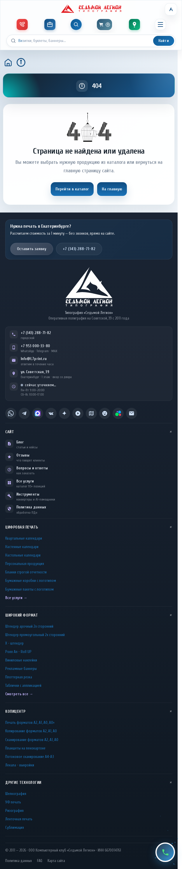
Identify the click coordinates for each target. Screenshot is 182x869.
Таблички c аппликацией (23, 685)
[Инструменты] (49, 24)
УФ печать (13, 802)
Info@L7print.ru (34, 359)
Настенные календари (21, 547)
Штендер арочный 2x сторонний (29, 626)
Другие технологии (23, 782)
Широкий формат (21, 615)
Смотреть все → (19, 694)
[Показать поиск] (76, 24)
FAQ (39, 861)
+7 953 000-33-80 (35, 346)
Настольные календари (23, 555)
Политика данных (31, 507)
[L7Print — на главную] (89, 286)
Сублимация (14, 827)
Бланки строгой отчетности (26, 572)
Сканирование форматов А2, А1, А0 (31, 740)
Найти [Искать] (163, 40)
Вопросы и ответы (32, 468)
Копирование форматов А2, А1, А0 (31, 731)
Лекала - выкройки (19, 765)
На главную (112, 189)
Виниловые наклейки (21, 660)
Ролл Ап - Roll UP (18, 651)
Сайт (9, 432)
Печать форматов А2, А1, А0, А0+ (30, 722)
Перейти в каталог (72, 189)
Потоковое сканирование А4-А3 (29, 756)
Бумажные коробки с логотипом (30, 580)
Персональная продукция (24, 563)
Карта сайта (56, 861)
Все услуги (25, 481)
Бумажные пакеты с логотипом (29, 589)
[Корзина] (104, 24)
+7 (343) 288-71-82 (79, 248)
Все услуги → (16, 598)
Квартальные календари (23, 538)
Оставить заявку (31, 248)
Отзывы (22, 455)
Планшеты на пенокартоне (25, 748)
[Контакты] (134, 24)
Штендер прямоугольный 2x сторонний (35, 635)
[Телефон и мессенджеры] (22, 24)
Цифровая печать (21, 527)
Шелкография (15, 793)
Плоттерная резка (18, 677)
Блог (20, 442)
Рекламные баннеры (21, 668)
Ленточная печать (18, 819)
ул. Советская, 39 (35, 372)
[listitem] (10, 413)
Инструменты (27, 494)
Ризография (14, 810)
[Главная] (8, 62)
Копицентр (15, 711)
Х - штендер (14, 643)
